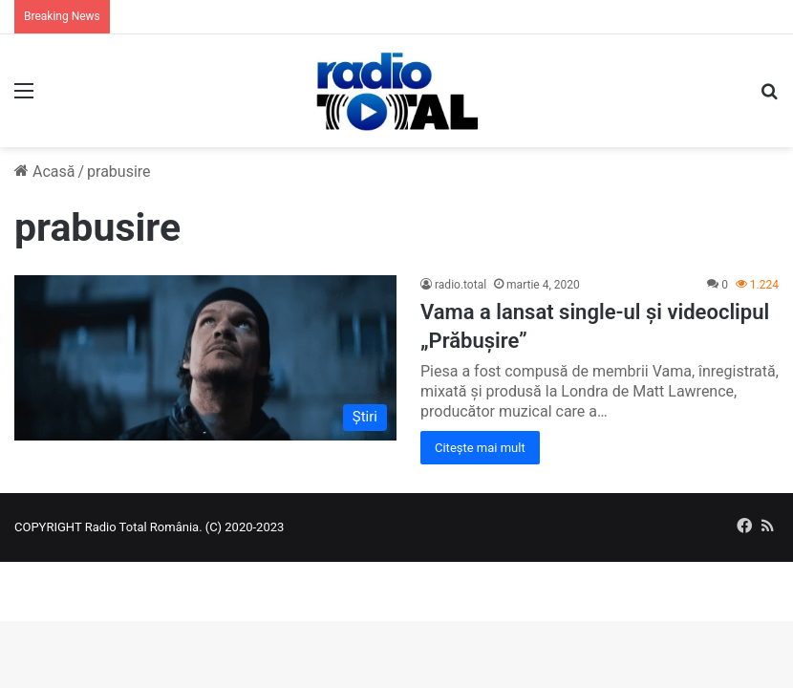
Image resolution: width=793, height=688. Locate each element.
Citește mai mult (480, 448)
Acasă (44, 171)
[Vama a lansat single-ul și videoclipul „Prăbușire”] (205, 358)
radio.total (460, 284)
